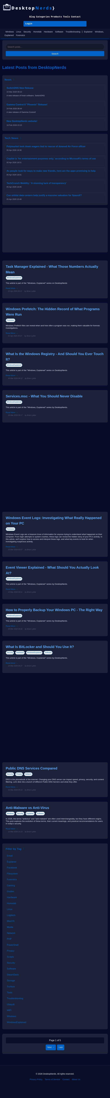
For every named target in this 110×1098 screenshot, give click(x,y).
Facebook (12, 867)
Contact (76, 17)
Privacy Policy (36, 1079)
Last (61, 1047)
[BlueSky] (59, 1088)
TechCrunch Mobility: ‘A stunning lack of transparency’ (37, 183)
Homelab (37, 32)
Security (27, 32)
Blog (32, 17)
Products (56, 17)
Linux (18, 32)
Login (28, 23)
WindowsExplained (14, 278)
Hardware (48, 32)
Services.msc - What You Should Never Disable (44, 396)
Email (10, 856)
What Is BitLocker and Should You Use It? (40, 647)
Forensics (20, 35)
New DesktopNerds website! (22, 121)
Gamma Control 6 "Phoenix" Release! (27, 104)
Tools (66, 17)
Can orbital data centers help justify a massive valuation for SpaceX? (44, 195)
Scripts (10, 957)
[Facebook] (50, 1088)
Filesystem (12, 873)
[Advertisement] (55, 230)
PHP (9, 939)
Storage (11, 980)
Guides (10, 891)
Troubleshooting (73, 32)
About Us (76, 1079)
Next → (50, 1047)
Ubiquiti (10, 1004)
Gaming (11, 885)
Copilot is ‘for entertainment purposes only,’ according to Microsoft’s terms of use (51, 158)
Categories (43, 17)
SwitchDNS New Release (20, 88)
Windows (9, 32)
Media (10, 927)
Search (55, 53)
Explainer (88, 32)
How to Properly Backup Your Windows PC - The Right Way (54, 610)
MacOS (10, 921)
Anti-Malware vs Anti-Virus (27, 808)
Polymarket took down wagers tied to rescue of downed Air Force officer (46, 146)
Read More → (12, 288)
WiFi (9, 1010)
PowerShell (12, 945)
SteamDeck (13, 974)
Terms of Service (52, 1079)
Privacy (19, 774)
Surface (11, 986)
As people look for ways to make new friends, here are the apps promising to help (51, 171)
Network (28, 774)
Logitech (11, 915)
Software (59, 32)
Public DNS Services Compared (31, 768)
